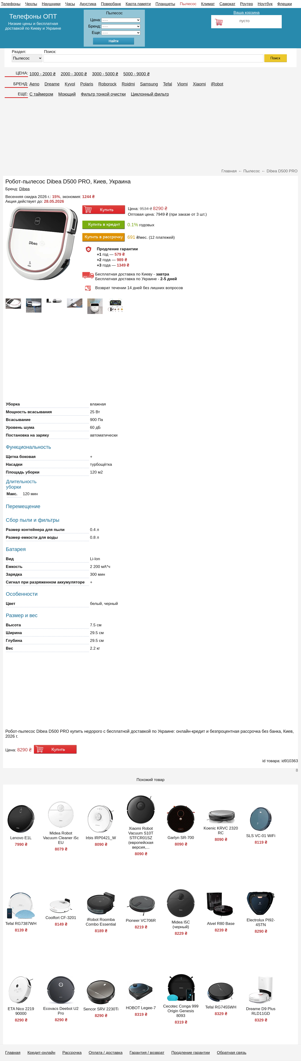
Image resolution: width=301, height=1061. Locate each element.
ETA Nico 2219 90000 (21, 1011)
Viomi (182, 84)
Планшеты (165, 4)
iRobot (217, 84)
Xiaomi (199, 84)
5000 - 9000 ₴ (136, 74)
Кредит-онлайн (41, 1052)
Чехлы (31, 4)
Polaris (86, 84)
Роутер (246, 4)
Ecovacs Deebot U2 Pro (61, 1011)
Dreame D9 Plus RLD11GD (260, 1011)
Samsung (149, 84)
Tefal (167, 84)
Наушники (51, 4)
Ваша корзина (247, 12)
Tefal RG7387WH (20, 923)
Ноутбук (265, 4)
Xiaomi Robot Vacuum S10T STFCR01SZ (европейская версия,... (140, 838)
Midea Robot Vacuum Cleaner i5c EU (61, 838)
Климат (208, 4)
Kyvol (70, 84)
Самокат (227, 4)
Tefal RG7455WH (220, 1007)
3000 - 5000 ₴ (105, 74)
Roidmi (128, 84)
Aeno (34, 84)
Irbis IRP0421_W (101, 838)
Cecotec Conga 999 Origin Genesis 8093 (180, 1011)
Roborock (107, 84)
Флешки (284, 4)
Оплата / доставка (106, 1052)
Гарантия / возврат (147, 1052)
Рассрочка (72, 1052)
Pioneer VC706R (141, 920)
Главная (12, 1052)
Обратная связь (231, 1052)
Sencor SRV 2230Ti (100, 1009)
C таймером (41, 94)
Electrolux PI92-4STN (261, 922)
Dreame (51, 84)
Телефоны (10, 4)
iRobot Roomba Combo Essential (101, 922)
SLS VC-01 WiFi (260, 836)
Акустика (88, 4)
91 (120, 33)
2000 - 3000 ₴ (74, 74)
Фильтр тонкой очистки (103, 94)
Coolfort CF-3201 (61, 917)
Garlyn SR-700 (181, 837)
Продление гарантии (190, 1052)
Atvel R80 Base (220, 923)
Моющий (67, 94)
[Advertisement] (150, 135)
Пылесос (188, 4)
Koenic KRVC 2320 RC (221, 830)
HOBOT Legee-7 (141, 1008)
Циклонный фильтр (150, 94)
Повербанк (111, 4)
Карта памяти (138, 4)
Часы (70, 4)
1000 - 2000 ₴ (42, 74)
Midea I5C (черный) (181, 924)
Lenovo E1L (21, 838)
